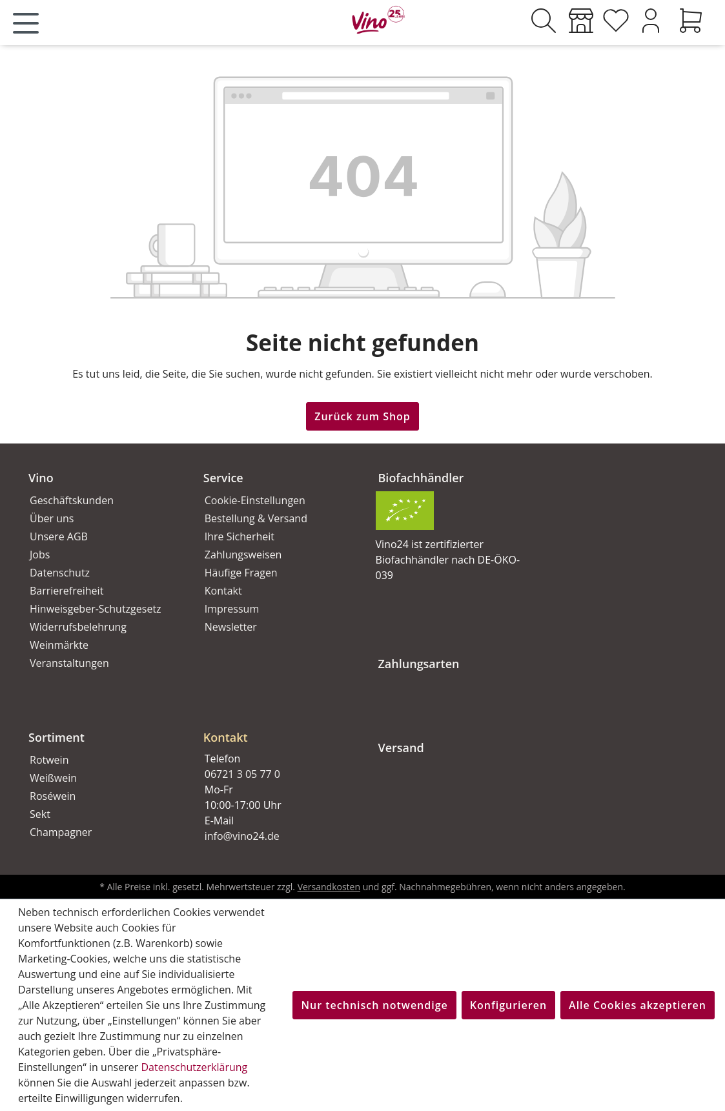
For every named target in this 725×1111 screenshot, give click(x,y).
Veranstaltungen (69, 663)
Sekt (40, 814)
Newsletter (231, 627)
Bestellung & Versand (256, 518)
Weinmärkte (59, 645)
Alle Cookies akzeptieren (637, 1005)
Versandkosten (329, 887)
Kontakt (223, 591)
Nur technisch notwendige (374, 1005)
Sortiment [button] (56, 737)
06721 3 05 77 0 (242, 774)
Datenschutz (60, 573)
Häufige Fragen (241, 573)
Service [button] (223, 477)
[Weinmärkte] (581, 20)
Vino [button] (41, 477)
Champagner (61, 832)
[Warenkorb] (690, 20)
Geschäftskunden (72, 500)
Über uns (52, 518)
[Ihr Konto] (650, 20)
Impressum (232, 609)
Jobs (40, 554)
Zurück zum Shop (362, 416)
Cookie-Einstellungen (255, 500)
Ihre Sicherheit (239, 536)
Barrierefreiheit (66, 591)
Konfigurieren (508, 1005)
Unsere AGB (59, 536)
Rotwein (49, 760)
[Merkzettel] (616, 20)
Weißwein (53, 778)
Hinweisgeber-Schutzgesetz (95, 609)
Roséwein (53, 796)
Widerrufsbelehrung (78, 627)
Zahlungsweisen (243, 554)
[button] (275, 727)
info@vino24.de (242, 836)
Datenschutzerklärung (194, 1067)
